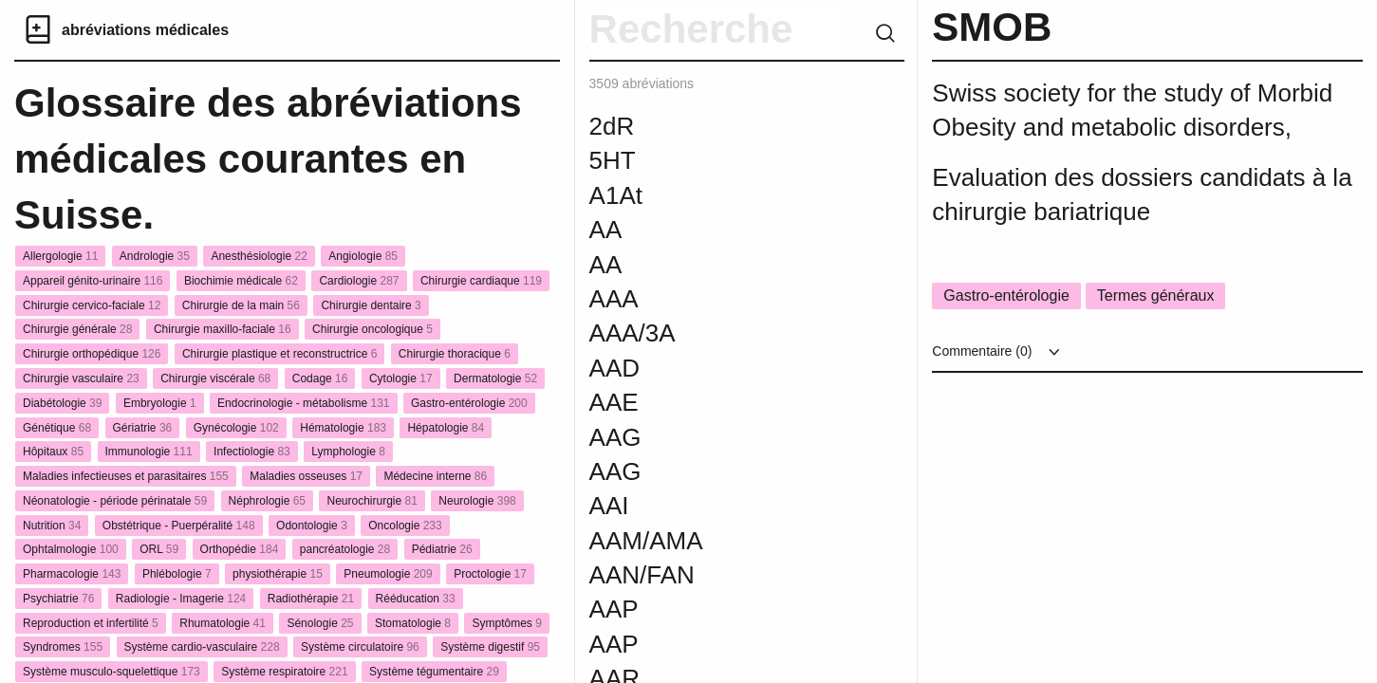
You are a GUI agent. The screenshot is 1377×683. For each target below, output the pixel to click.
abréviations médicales (145, 30)
